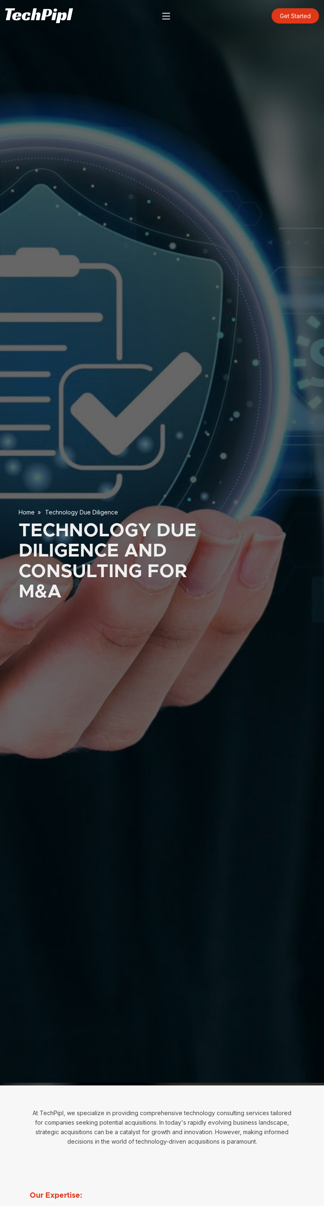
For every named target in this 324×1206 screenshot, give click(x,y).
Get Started (295, 15)
